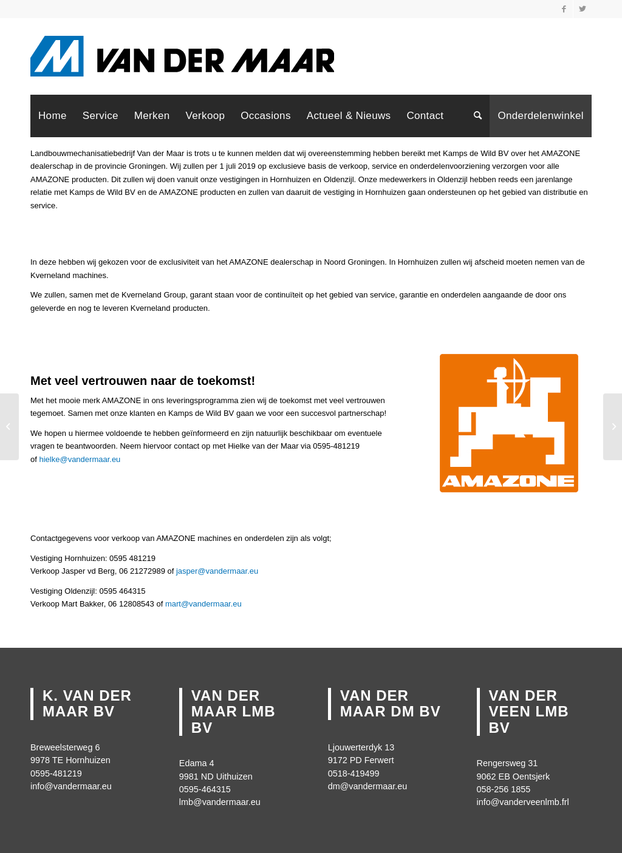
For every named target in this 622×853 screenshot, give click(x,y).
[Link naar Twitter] (582, 9)
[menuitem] (52, 116)
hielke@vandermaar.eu (79, 459)
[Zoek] (478, 116)
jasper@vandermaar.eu (217, 571)
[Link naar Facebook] (564, 9)
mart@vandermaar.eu (203, 603)
